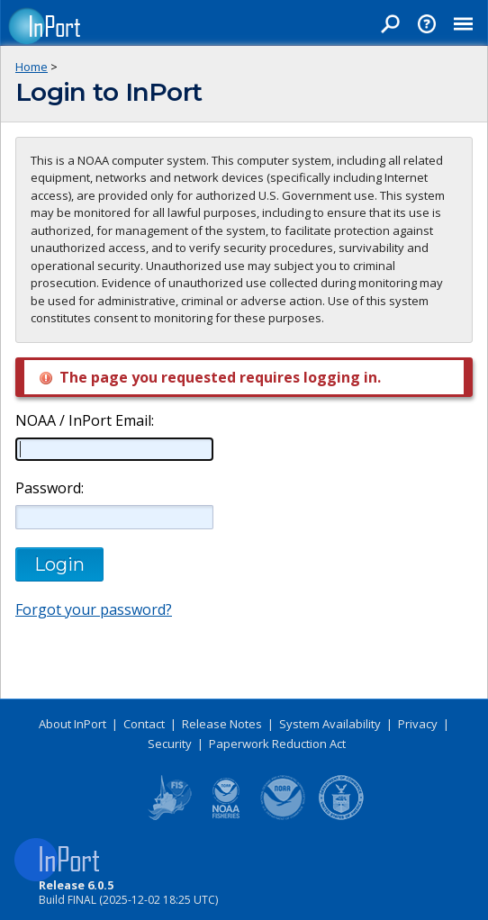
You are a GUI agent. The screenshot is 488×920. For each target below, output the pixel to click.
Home (31, 67)
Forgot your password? (93, 609)
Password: (49, 488)
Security (170, 743)
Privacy (418, 724)
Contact (144, 724)
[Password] (114, 516)
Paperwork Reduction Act (277, 743)
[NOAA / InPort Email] (114, 449)
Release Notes (222, 724)
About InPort (72, 724)
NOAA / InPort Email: (82, 420)
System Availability (330, 724)
